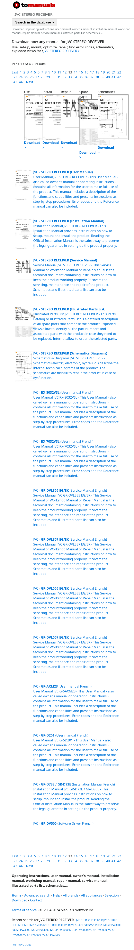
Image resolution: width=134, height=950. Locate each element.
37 (91, 77)
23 (15, 77)
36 (86, 77)
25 (26, 77)
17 (92, 72)
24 (21, 77)
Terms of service (24, 910)
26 (32, 77)
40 (108, 77)
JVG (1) (16, 944)
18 (97, 72)
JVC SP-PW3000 (112, 925)
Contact (36, 900)
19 (103, 72)
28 (42, 77)
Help (56, 895)
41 (113, 77)
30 (53, 77)
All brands (70, 895)
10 (54, 72)
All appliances (91, 895)
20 (108, 72)
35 (81, 77)
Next (29, 82)
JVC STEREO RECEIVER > (62, 51)
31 (59, 77)
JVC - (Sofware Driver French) (63, 823)
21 (114, 72)
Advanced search (37, 895)
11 (59, 72)
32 (64, 77)
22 (119, 72)
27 (37, 77)
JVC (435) (25, 944)
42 (119, 77)
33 (70, 77)
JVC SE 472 (76, 925)
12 (64, 72)
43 (15, 82)
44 (21, 82)
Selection (112, 895)
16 (86, 72)
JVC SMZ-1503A (33, 925)
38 (97, 77)
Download (19, 900)
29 (48, 77)
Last (15, 72)
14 (76, 72)
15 (81, 72)
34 (75, 77)
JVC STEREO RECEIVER (89, 920)
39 (102, 77)
